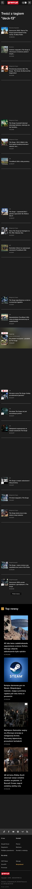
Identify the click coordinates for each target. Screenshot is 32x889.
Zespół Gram (5, 844)
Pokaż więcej (16, 594)
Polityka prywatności (7, 850)
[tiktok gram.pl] (4, 832)
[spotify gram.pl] (18, 832)
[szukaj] (2, 2)
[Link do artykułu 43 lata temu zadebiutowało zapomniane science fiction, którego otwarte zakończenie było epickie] (16, 635)
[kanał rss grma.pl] (27, 832)
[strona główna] (13, 2)
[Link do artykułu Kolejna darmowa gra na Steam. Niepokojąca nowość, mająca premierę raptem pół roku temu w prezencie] (16, 679)
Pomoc (18, 844)
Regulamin (4, 847)
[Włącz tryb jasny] (24, 2)
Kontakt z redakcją (22, 850)
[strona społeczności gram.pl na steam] (23, 832)
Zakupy (18, 861)
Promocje (4, 868)
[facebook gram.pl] (9, 832)
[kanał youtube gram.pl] (13, 832)
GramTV (3, 864)
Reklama (18, 847)
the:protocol (19, 864)
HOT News (4, 861)
